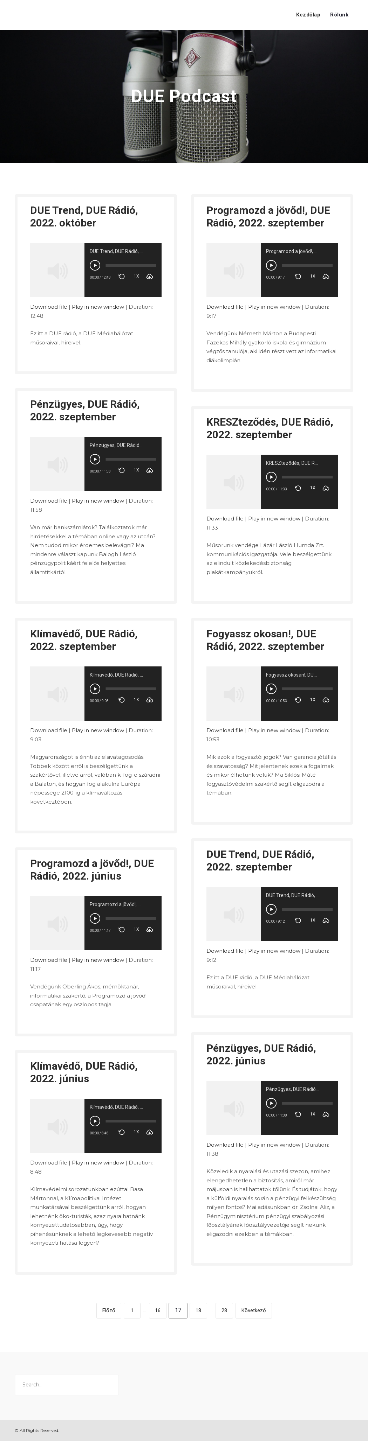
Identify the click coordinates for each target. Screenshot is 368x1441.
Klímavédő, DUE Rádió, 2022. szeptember (84, 640)
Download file (48, 306)
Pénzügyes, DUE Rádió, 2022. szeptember (85, 410)
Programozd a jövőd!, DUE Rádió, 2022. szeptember (268, 216)
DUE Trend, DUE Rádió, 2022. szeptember (260, 860)
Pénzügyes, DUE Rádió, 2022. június (261, 1054)
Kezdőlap (308, 15)
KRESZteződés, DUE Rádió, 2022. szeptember (269, 428)
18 (198, 1310)
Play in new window (98, 306)
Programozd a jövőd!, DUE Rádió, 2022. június (92, 869)
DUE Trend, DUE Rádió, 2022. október (84, 216)
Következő (253, 1310)
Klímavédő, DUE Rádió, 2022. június (84, 1072)
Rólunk (339, 15)
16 (158, 1310)
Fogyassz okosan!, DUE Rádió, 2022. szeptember (265, 640)
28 (224, 1310)
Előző (108, 1310)
